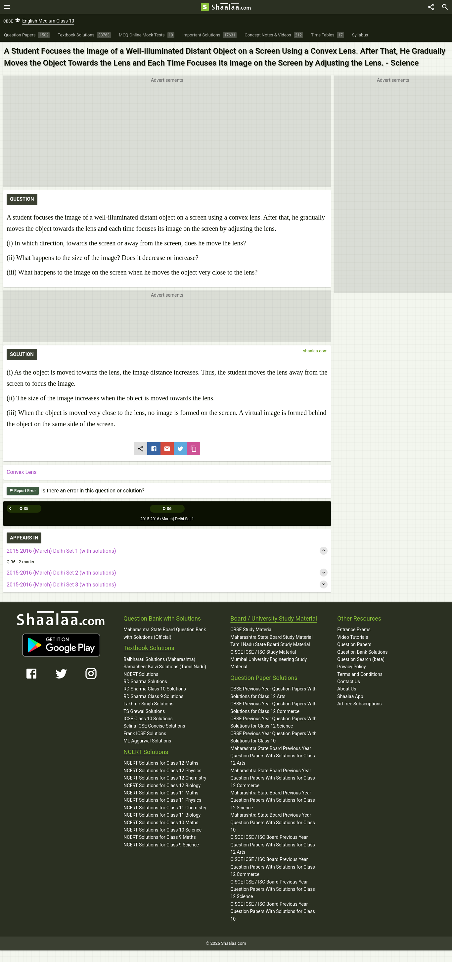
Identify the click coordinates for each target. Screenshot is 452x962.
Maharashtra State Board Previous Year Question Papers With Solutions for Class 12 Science (272, 800)
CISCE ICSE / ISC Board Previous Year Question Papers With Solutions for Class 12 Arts (272, 845)
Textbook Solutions (148, 647)
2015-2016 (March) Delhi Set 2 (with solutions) (61, 573)
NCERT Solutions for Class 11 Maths (160, 792)
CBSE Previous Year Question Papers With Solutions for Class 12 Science (273, 722)
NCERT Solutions (140, 674)
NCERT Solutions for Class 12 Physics (162, 770)
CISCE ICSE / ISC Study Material (263, 652)
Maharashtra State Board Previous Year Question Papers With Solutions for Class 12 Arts (272, 756)
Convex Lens (22, 472)
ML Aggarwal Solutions (147, 740)
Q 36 (166, 508)
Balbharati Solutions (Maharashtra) (159, 659)
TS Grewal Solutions (144, 711)
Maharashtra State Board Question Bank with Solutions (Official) (164, 633)
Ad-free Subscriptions (359, 703)
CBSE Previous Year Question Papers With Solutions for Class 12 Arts (273, 692)
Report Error (22, 490)
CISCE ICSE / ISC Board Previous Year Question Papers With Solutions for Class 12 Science (272, 889)
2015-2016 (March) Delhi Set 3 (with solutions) (61, 585)
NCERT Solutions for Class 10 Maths (160, 822)
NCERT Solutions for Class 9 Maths (159, 837)
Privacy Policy (351, 666)
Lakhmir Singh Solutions (148, 703)
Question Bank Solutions (362, 652)
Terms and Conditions (360, 674)
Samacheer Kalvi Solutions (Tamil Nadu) (164, 666)
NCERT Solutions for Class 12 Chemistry (164, 778)
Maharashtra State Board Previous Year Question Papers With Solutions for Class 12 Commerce (272, 778)
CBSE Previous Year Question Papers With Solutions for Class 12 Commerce (273, 707)
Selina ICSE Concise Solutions (154, 726)
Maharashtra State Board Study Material (271, 637)
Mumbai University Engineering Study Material (268, 663)
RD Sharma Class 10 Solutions (154, 688)
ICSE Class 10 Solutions (147, 718)
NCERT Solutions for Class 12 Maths (160, 763)
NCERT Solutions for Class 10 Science (162, 830)
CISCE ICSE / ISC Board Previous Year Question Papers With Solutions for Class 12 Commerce (272, 867)
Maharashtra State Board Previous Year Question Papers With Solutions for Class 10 (272, 822)
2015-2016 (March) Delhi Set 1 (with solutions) (61, 551)
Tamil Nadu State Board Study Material (270, 644)
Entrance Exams (353, 629)
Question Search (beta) (360, 659)
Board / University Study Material (273, 618)
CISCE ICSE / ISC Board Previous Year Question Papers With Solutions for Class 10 (272, 911)
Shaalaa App (350, 696)
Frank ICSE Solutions (144, 733)
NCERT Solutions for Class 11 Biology (162, 815)
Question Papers (354, 644)
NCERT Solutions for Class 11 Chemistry (164, 807)
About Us (346, 688)
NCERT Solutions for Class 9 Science (161, 844)
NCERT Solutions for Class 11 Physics (162, 800)
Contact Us (348, 681)
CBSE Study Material (251, 629)
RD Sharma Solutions (145, 681)
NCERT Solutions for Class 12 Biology (162, 785)
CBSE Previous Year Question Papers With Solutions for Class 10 (273, 737)
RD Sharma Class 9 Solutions (153, 696)
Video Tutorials (352, 637)
